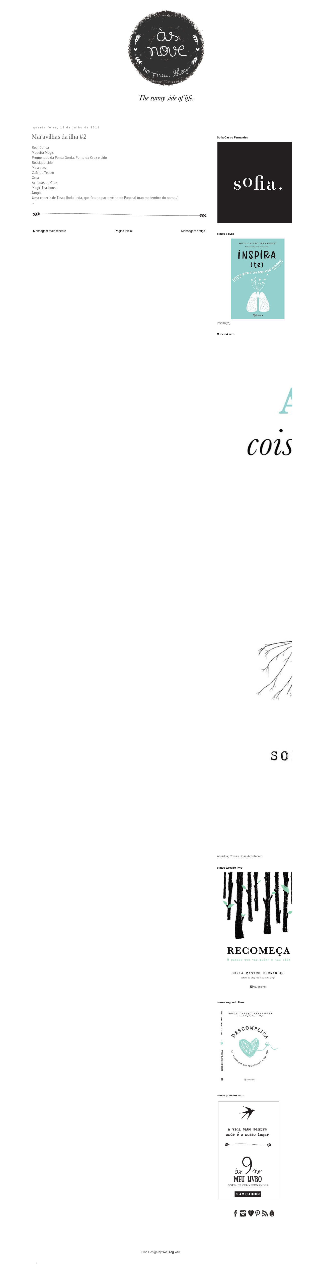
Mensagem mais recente (49, 231)
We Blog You (171, 1252)
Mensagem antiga (193, 231)
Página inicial (124, 231)
